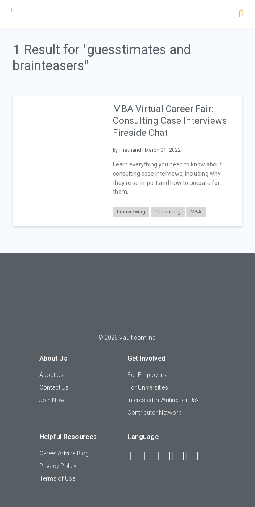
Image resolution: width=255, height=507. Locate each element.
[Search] (240, 15)
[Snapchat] (202, 456)
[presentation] (58, 160)
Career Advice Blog (64, 453)
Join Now (52, 400)
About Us (51, 375)
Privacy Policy (58, 466)
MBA (195, 212)
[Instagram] (175, 456)
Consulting (167, 212)
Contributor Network (154, 412)
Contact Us (54, 387)
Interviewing (131, 212)
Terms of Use (57, 478)
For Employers (147, 375)
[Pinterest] (189, 456)
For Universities (148, 387)
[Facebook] (133, 456)
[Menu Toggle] (12, 10)
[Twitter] (161, 456)
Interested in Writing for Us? (163, 400)
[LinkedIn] (147, 456)
